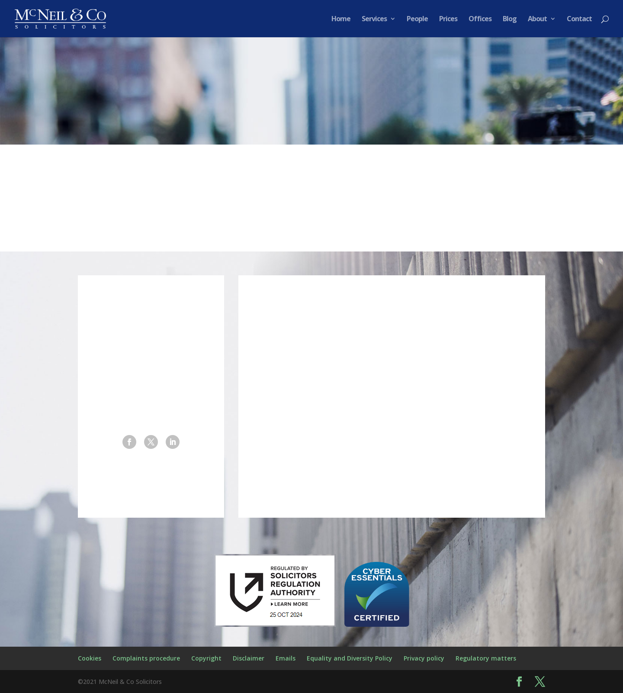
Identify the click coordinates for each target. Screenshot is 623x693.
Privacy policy (424, 658)
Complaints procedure (146, 658)
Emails (285, 658)
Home (340, 19)
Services (374, 19)
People (417, 19)
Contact (579, 19)
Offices (480, 19)
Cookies (89, 658)
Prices (448, 19)
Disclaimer (248, 658)
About (537, 19)
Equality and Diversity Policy (349, 658)
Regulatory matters (486, 658)
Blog (510, 19)
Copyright (206, 658)
